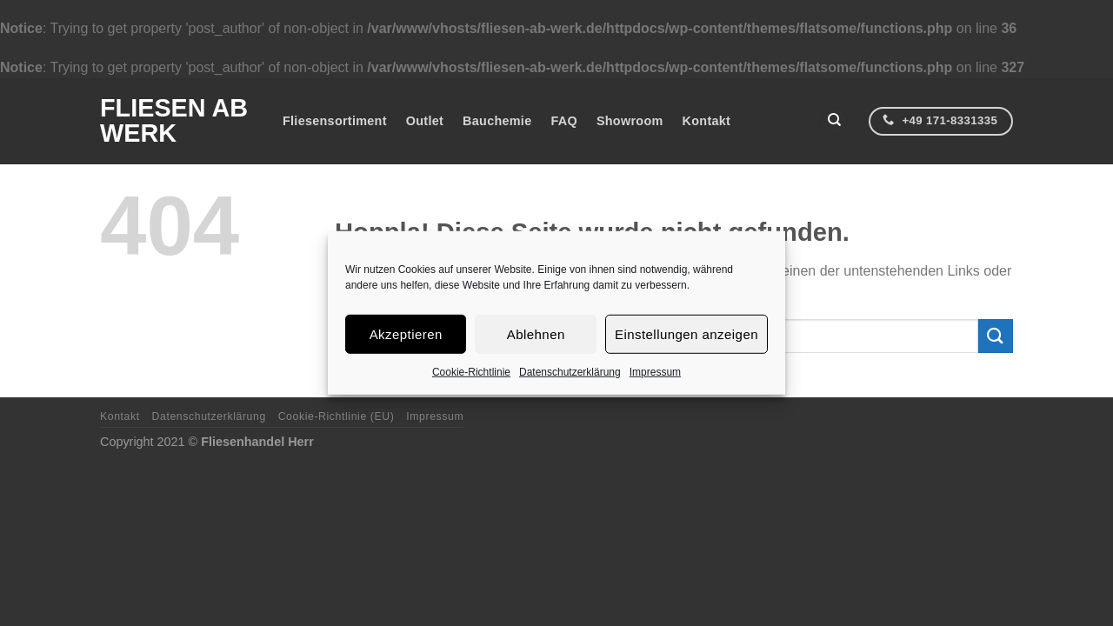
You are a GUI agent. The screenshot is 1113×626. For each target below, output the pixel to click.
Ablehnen (536, 333)
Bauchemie (497, 121)
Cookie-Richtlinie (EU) (336, 416)
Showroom (629, 121)
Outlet (424, 121)
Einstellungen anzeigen (686, 333)
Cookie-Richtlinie (471, 372)
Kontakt (707, 121)
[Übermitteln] (995, 336)
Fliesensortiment (335, 121)
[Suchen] (834, 121)
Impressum (655, 372)
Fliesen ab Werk (174, 121)
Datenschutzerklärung (570, 372)
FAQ (563, 121)
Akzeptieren (406, 333)
